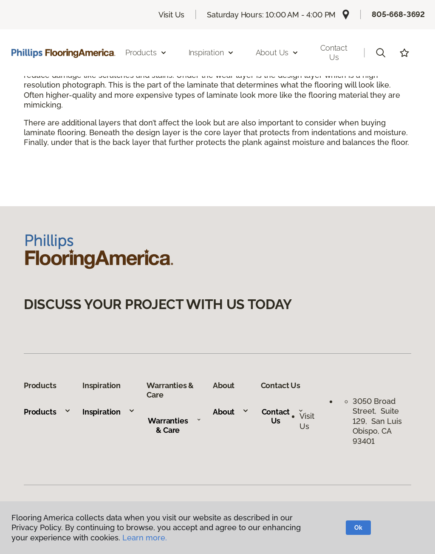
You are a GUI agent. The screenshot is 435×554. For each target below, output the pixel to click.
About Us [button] (277, 52)
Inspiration (108, 411)
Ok (358, 527)
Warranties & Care (174, 425)
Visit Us (171, 14)
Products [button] (146, 52)
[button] (380, 52)
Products (47, 411)
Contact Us (333, 52)
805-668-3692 (398, 14)
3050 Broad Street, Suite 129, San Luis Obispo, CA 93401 (377, 421)
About (231, 411)
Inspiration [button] (211, 52)
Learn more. (144, 537)
